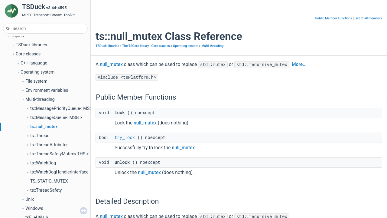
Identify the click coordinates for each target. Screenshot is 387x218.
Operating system (37, 72)
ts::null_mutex (43, 126)
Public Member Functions (333, 18)
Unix (29, 199)
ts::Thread (40, 135)
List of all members (368, 18)
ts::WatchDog (43, 163)
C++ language (34, 63)
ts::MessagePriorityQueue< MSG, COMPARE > (74, 108)
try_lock (125, 137)
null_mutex (111, 64)
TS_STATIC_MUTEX (49, 181)
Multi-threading (40, 99)
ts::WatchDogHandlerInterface (59, 172)
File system (36, 81)
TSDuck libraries (31, 45)
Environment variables (46, 90)
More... (299, 64)
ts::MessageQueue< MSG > (56, 117)
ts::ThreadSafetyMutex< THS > (59, 154)
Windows (34, 208)
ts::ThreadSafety (46, 190)
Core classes (28, 54)
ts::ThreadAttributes (49, 144)
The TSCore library (135, 46)
